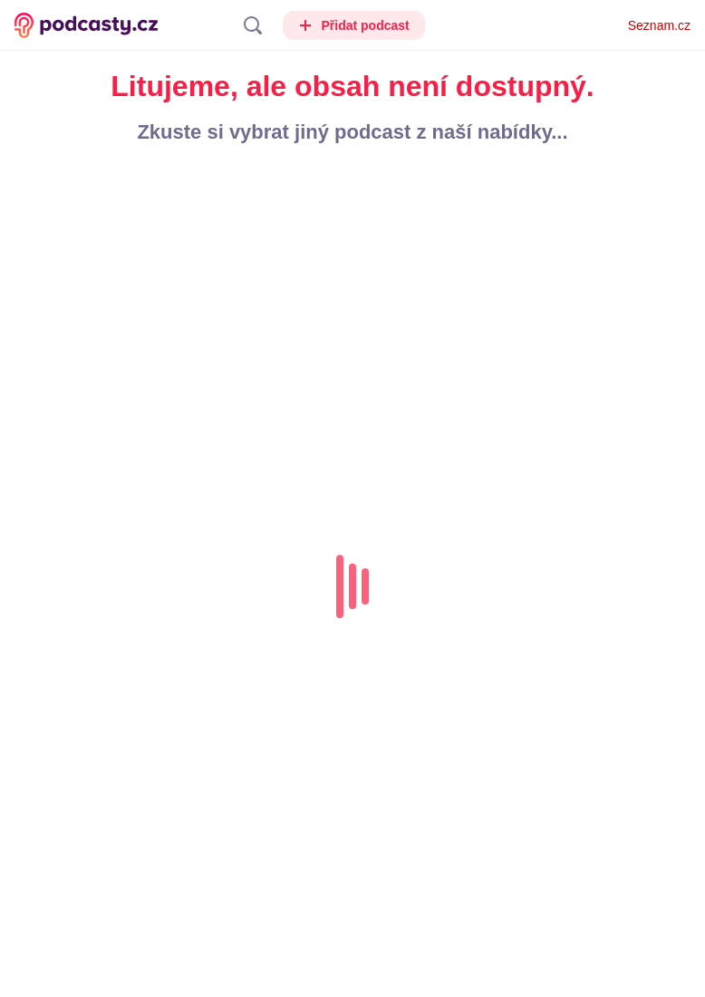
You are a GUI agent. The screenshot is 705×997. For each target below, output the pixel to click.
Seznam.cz (659, 25)
